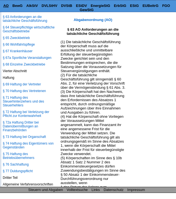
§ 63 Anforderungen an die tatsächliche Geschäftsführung (25, 19)
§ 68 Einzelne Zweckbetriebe (24, 64)
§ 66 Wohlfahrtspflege (19, 44)
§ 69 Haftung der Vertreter (22, 84)
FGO (166, 6)
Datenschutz (113, 190)
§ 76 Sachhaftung (16, 164)
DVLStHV (49, 6)
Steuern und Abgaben (45, 190)
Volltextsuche (77, 190)
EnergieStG (100, 6)
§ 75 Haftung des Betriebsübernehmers (18, 156)
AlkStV (32, 6)
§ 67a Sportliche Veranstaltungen (27, 58)
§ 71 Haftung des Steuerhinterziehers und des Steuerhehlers (23, 101)
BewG (17, 6)
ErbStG (120, 6)
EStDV (81, 6)
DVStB (66, 6)
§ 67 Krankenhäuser (18, 51)
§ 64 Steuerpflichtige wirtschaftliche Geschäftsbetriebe (29, 29)
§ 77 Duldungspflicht (18, 171)
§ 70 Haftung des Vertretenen (24, 91)
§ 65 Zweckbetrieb (16, 38)
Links (95, 190)
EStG (134, 6)
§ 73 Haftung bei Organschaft (24, 137)
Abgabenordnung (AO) (93, 20)
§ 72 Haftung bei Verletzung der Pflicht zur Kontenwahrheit (26, 114)
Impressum (136, 190)
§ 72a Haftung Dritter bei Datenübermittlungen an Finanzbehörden (21, 126)
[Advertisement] (148, 35)
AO (6, 6)
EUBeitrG (150, 6)
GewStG (87, 10)
